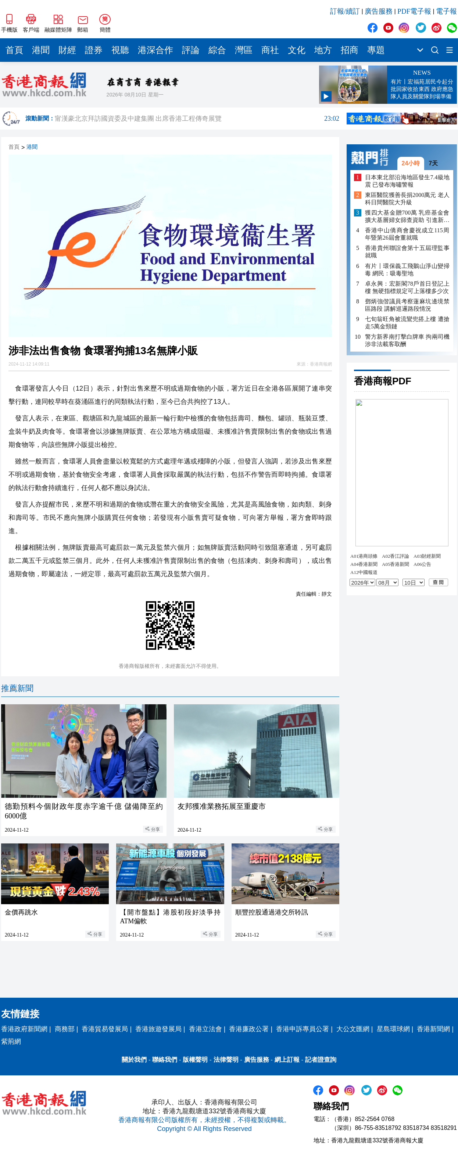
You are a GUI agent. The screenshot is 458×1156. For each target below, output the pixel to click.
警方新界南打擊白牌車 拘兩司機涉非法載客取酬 (407, 340)
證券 (94, 50)
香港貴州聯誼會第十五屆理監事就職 (407, 251)
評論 (191, 50)
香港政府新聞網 (24, 1029)
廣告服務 (379, 11)
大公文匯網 (352, 1029)
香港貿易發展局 (105, 1029)
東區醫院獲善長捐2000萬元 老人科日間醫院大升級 (407, 198)
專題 (376, 50)
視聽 (120, 50)
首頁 (14, 50)
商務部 (65, 1029)
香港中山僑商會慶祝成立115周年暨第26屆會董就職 (407, 234)
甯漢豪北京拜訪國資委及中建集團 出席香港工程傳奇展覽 (197, 118)
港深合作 (155, 50)
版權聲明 (195, 1059)
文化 (296, 50)
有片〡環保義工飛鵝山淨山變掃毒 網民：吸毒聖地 (407, 269)
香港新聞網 (433, 1029)
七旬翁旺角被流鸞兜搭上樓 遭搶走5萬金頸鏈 (407, 322)
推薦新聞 (17, 688)
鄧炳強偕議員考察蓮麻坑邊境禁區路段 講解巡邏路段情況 (407, 305)
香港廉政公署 (249, 1029)
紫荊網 (11, 1041)
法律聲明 (226, 1059)
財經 (67, 50)
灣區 (244, 50)
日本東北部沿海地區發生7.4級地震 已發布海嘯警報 (407, 181)
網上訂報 (287, 1059)
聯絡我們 (164, 1059)
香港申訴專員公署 (302, 1029)
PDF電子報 (414, 11)
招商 (349, 50)
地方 (323, 50)
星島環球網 (393, 1029)
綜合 (217, 50)
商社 (270, 50)
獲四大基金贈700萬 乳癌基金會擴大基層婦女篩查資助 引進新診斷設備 (407, 216)
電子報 (446, 11)
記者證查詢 (320, 1059)
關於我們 (134, 1059)
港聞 (41, 50)
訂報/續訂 (345, 11)
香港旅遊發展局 (158, 1029)
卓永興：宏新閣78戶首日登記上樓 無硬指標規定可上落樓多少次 (407, 287)
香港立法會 (205, 1029)
